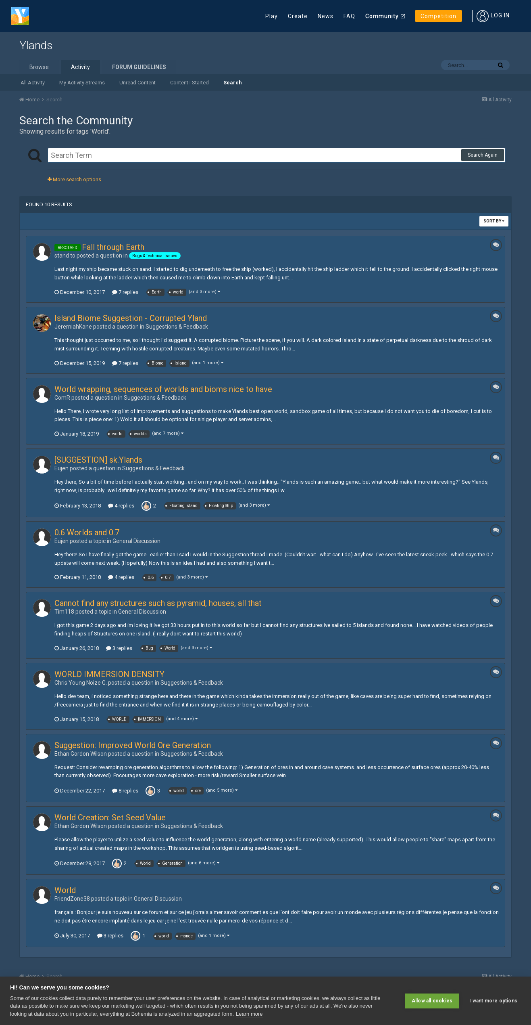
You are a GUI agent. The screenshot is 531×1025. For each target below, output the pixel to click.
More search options (74, 179)
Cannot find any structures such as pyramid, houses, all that (158, 603)
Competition (438, 16)
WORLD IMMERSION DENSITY (109, 674)
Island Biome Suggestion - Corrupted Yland (130, 318)
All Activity (33, 83)
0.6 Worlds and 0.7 (86, 532)
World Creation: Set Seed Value (110, 817)
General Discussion (136, 541)
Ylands (35, 45)
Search (232, 83)
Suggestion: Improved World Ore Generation (132, 745)
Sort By (493, 221)
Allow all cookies (432, 1001)
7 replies (125, 292)
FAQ (349, 16)
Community (382, 16)
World (65, 890)
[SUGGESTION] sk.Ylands (98, 460)
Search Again (483, 155)
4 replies (121, 506)
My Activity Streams (82, 83)
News (325, 16)
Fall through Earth (113, 247)
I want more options (493, 1001)
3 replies (119, 648)
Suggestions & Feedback (177, 326)
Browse (39, 67)
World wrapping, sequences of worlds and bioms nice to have (163, 389)
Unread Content (137, 83)
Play (271, 16)
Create (298, 16)
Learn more (249, 1014)
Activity (80, 67)
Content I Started (189, 83)
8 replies (125, 791)
